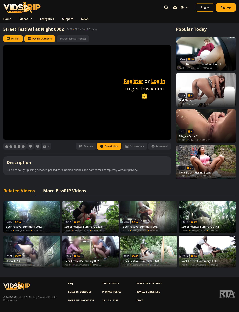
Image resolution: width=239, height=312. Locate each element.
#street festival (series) (73, 38)
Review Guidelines (148, 291)
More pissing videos (81, 300)
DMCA (139, 300)
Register (133, 81)
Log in (158, 81)
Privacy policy (111, 291)
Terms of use (110, 283)
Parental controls (149, 283)
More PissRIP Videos (64, 191)
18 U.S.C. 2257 (110, 300)
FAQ (70, 283)
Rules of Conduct (79, 291)
